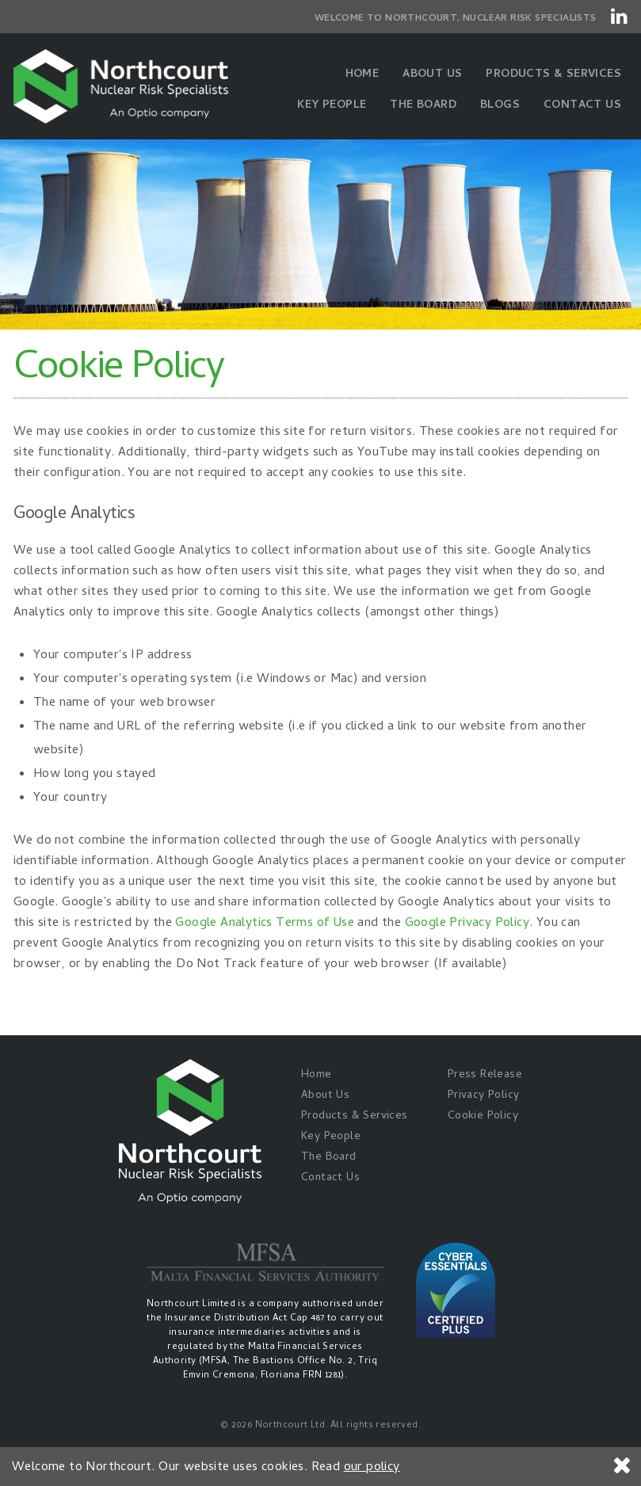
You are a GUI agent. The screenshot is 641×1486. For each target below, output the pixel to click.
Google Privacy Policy (467, 923)
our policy (372, 1467)
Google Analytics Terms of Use (264, 923)
